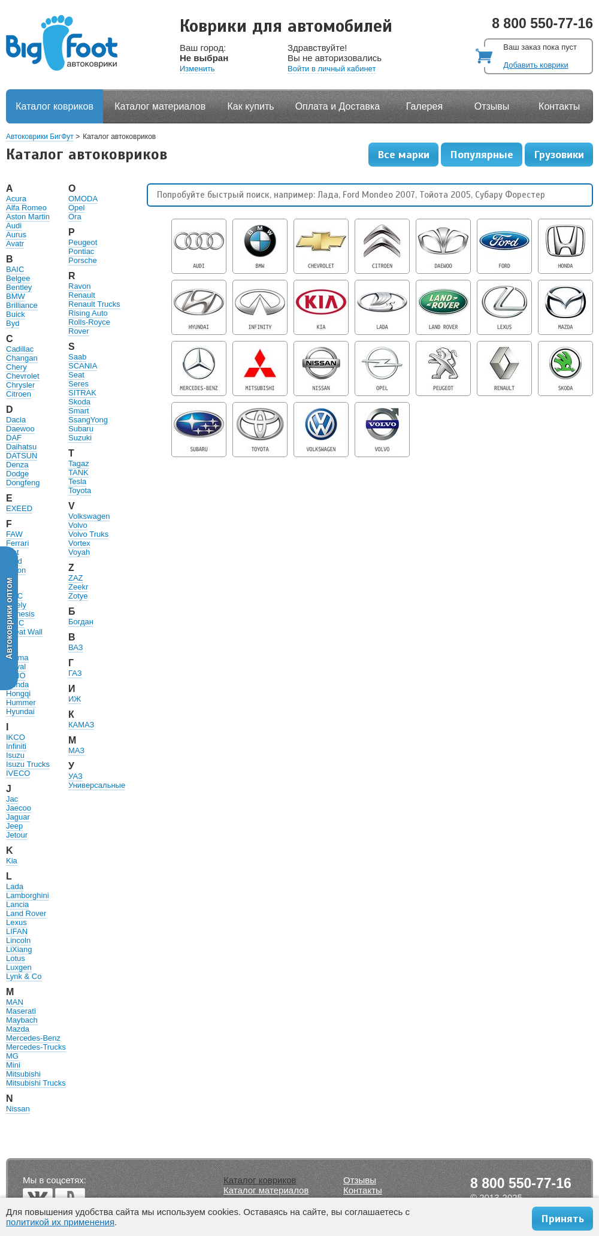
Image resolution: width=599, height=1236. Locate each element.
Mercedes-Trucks (36, 1046)
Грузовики (559, 154)
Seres (78, 383)
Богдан (80, 621)
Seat (76, 374)
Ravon (79, 286)
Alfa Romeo (26, 207)
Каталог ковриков (54, 106)
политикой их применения (60, 1222)
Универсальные (96, 785)
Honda (17, 684)
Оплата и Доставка (337, 106)
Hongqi (18, 693)
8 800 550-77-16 (542, 23)
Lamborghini (27, 895)
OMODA (83, 198)
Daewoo (20, 428)
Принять (562, 1218)
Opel (76, 207)
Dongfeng (23, 482)
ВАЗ (75, 647)
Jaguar (18, 816)
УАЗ (75, 776)
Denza (17, 464)
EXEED (19, 508)
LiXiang (19, 949)
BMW (15, 296)
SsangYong (88, 419)
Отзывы (492, 106)
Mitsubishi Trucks (36, 1082)
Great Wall (24, 631)
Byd (12, 323)
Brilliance (22, 305)
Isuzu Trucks (28, 764)
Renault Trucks (94, 304)
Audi (14, 225)
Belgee (18, 278)
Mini (13, 1064)
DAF (14, 437)
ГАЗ (75, 673)
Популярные (481, 154)
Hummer (21, 702)
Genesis (20, 613)
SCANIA (82, 365)
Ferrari (17, 543)
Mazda (17, 1029)
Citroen (18, 393)
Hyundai (20, 711)
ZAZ (75, 577)
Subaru (80, 428)
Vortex (79, 543)
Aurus (16, 234)
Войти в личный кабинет (332, 68)
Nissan (18, 1108)
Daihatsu (21, 446)
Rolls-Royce (89, 322)
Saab (77, 356)
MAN (14, 1002)
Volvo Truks (88, 534)
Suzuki (80, 437)
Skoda (79, 401)
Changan (22, 357)
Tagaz (78, 463)
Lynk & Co (24, 976)
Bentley (19, 287)
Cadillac (20, 348)
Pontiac (81, 251)
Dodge (17, 473)
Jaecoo (18, 807)
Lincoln (18, 940)
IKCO (15, 737)
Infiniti (16, 746)
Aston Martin (28, 216)
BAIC (15, 269)
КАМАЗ (81, 724)
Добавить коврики (535, 65)
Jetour (17, 834)
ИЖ (74, 698)
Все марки (403, 154)
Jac (12, 798)
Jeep (14, 825)
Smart (78, 410)
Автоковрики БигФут (40, 136)
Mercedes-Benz (33, 1037)
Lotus (15, 958)
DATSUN (21, 455)
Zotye (78, 595)
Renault (81, 295)
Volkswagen (89, 516)
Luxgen (19, 967)
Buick (15, 314)
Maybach (22, 1020)
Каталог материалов (159, 106)
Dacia (16, 419)
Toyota (79, 490)
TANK (78, 472)
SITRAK (82, 392)
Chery (16, 366)
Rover (78, 331)
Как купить (251, 106)
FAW (14, 534)
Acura (16, 198)
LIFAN (17, 931)
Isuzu (15, 755)
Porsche (82, 260)
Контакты (559, 106)
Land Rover (26, 913)
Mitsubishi (23, 1073)
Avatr (15, 243)
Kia (11, 860)
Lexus (16, 922)
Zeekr (78, 586)
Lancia (17, 904)
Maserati (21, 1011)
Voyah (79, 552)
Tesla (77, 481)
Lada (14, 886)
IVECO (18, 773)
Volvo (77, 525)
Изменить (197, 68)
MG (12, 1055)
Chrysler (20, 384)
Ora (74, 216)
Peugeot (82, 242)
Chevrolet (23, 375)
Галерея (424, 106)
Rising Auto (88, 313)
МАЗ (76, 750)
